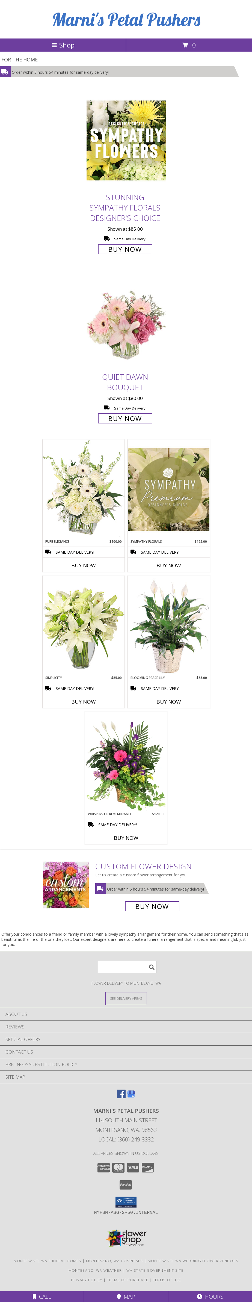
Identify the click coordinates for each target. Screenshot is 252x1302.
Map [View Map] (126, 1296)
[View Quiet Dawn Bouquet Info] (126, 320)
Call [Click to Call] (42, 1296)
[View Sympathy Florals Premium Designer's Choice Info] (169, 489)
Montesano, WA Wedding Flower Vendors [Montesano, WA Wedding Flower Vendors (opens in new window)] (193, 1260)
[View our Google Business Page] (131, 1096)
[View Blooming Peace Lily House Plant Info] (169, 625)
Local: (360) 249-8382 (126, 1139)
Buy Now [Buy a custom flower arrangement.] (152, 906)
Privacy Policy (86, 1279)
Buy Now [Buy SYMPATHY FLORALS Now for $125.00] (168, 565)
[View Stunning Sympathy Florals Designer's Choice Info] (126, 140)
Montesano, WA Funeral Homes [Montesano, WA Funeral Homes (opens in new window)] (47, 1260)
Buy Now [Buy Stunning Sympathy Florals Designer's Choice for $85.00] (125, 249)
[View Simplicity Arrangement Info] (83, 625)
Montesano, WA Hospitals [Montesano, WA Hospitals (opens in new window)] (114, 1260)
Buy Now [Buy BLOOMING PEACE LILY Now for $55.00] (168, 701)
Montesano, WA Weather (95, 1270)
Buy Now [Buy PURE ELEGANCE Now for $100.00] (83, 565)
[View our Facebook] (121, 1096)
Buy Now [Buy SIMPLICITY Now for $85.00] (83, 701)
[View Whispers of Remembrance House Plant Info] (126, 761)
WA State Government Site (154, 1270)
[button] (126, 1202)
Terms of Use (167, 1279)
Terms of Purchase (127, 1279)
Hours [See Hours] (210, 1296)
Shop (63, 44)
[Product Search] (127, 967)
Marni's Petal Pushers (126, 19)
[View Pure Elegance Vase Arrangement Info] (83, 489)
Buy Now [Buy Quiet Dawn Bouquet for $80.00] (125, 418)
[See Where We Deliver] (126, 998)
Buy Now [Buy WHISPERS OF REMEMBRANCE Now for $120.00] (126, 837)
